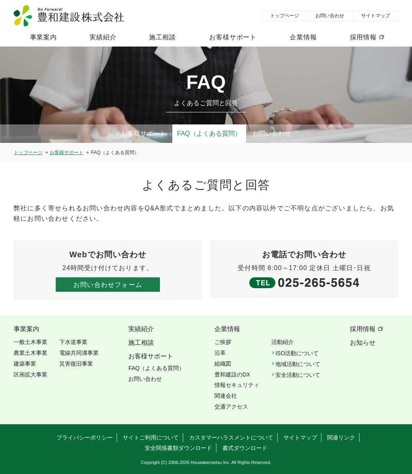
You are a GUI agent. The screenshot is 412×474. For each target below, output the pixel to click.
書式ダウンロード (244, 448)
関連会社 (225, 396)
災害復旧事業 (76, 363)
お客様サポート (232, 37)
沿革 (220, 353)
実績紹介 (102, 37)
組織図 (222, 363)
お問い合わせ (329, 15)
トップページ (284, 15)
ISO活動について (297, 353)
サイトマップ (375, 15)
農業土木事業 (30, 353)
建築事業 (25, 363)
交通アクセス (231, 406)
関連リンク (341, 437)
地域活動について (297, 364)
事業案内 (43, 37)
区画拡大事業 (30, 374)
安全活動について (297, 375)
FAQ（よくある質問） (209, 133)
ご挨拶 (222, 342)
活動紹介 (282, 342)
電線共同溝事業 (79, 353)
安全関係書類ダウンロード (178, 448)
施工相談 (162, 37)
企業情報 (303, 37)
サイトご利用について (151, 437)
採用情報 (363, 37)
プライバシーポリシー (85, 437)
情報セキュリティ (236, 385)
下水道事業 (73, 342)
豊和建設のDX (232, 374)
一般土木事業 (30, 342)
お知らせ (363, 342)
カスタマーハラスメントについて (231, 437)
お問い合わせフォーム (107, 284)
